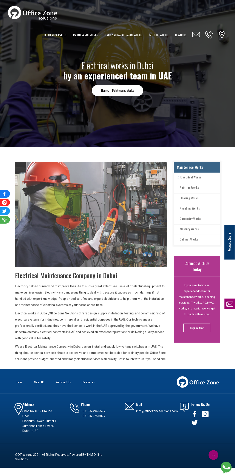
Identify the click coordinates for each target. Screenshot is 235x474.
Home (19, 382)
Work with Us (63, 382)
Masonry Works (187, 236)
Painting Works (187, 194)
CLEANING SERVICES (56, 35)
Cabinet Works (187, 246)
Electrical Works (188, 184)
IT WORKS (181, 35)
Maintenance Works (123, 90)
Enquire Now (197, 334)
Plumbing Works (188, 215)
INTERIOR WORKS (159, 35)
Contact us (88, 382)
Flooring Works (187, 205)
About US (39, 382)
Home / (105, 90)
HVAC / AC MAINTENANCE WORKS (124, 35)
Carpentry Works (188, 225)
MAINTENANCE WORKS (86, 35)
